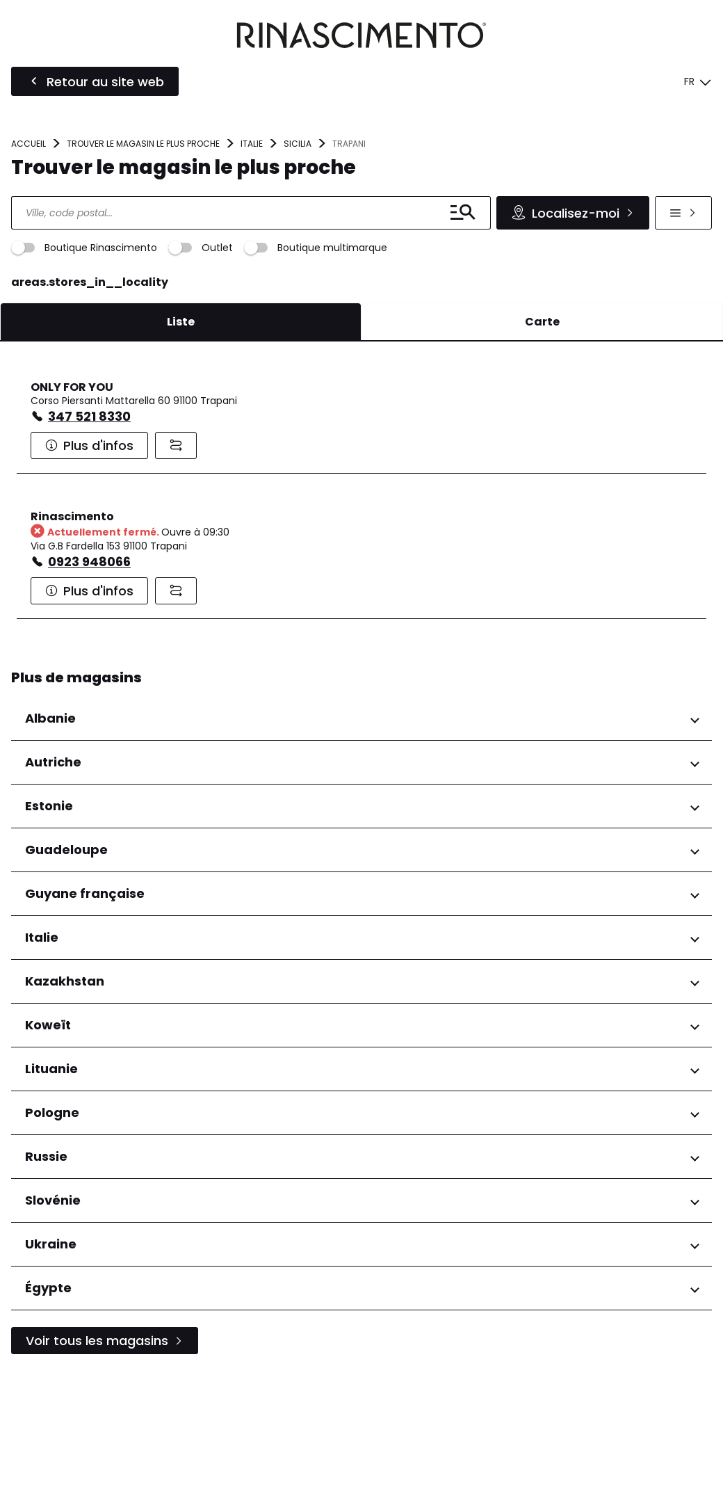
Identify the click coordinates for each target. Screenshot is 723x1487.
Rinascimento (72, 628)
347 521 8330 (89, 528)
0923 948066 (89, 673)
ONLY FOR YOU (72, 499)
